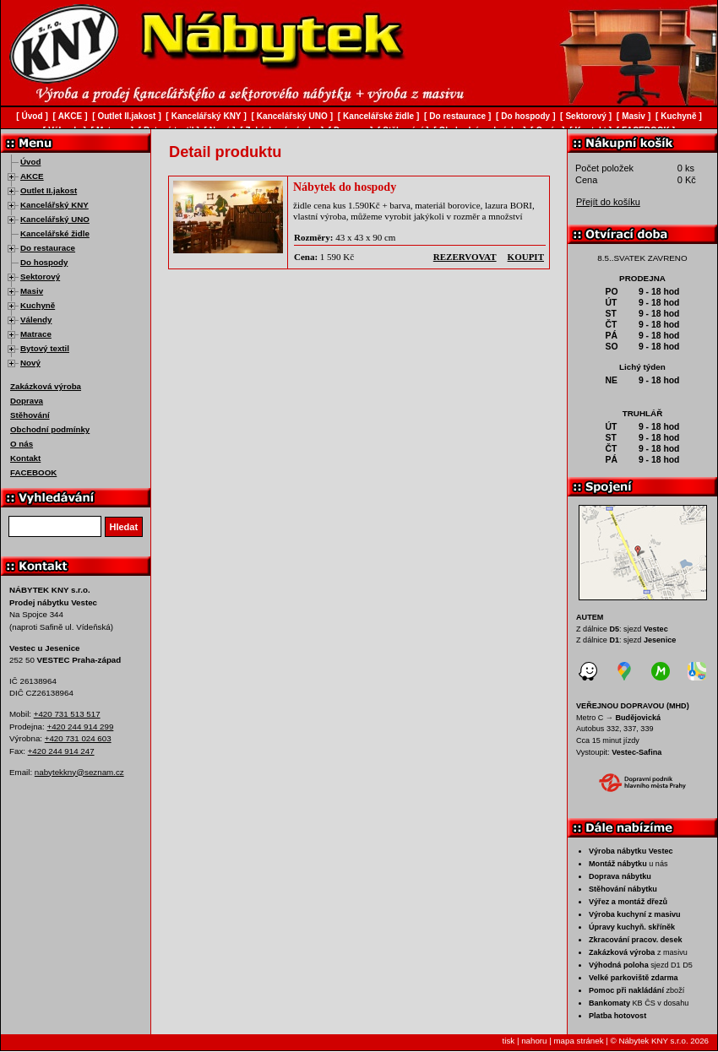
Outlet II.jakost (48, 190)
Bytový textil (44, 348)
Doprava (26, 400)
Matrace (36, 334)
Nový (30, 362)
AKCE (32, 176)
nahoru (534, 1040)
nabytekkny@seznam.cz (79, 772)
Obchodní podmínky (50, 429)
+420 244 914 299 (79, 726)
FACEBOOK (33, 472)
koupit (526, 257)
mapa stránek (578, 1040)
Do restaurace (47, 247)
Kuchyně (37, 305)
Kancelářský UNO (55, 219)
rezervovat (465, 257)
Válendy (36, 319)
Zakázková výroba (45, 386)
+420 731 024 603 (78, 738)
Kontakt (25, 458)
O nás (21, 443)
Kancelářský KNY (54, 204)
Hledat (124, 527)
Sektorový (40, 276)
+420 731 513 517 (67, 714)
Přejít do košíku (608, 202)
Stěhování (30, 415)
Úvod (30, 161)
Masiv (31, 291)
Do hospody (44, 262)
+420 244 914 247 (61, 751)
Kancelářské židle (55, 233)
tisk (509, 1040)
